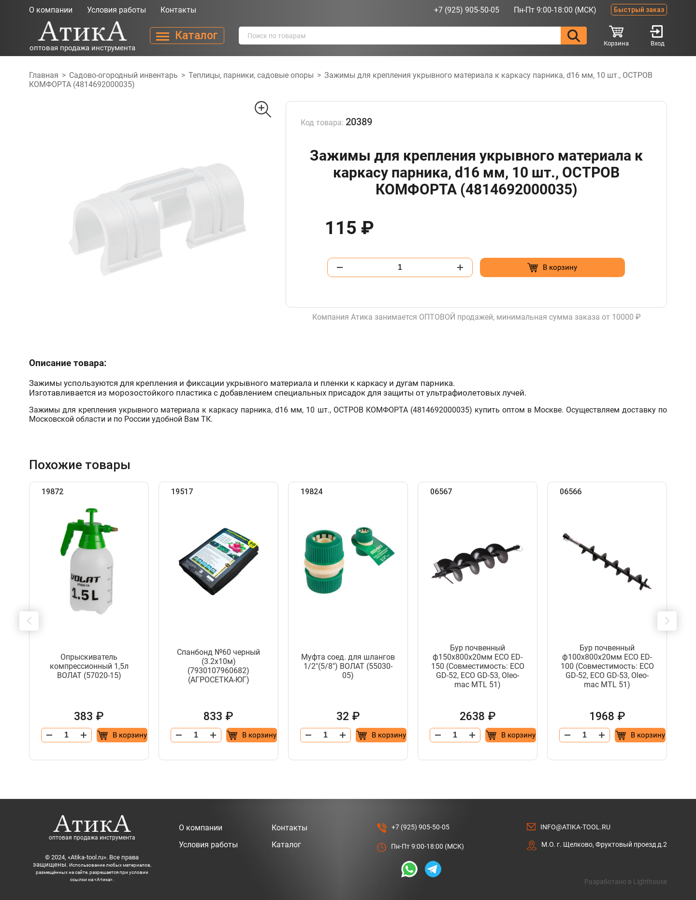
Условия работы (116, 10)
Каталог (286, 844)
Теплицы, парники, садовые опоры (251, 75)
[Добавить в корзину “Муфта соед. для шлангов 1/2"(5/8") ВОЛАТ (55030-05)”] (381, 735)
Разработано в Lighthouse (625, 881)
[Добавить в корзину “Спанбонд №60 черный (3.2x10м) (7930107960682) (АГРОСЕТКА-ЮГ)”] (251, 735)
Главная (43, 75)
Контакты (178, 10)
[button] (29, 621)
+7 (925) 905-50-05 (466, 10)
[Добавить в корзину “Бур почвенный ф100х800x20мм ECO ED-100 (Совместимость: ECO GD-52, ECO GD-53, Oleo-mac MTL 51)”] (640, 735)
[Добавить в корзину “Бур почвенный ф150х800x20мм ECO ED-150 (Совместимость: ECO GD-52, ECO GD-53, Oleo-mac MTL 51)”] (510, 735)
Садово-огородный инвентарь (123, 75)
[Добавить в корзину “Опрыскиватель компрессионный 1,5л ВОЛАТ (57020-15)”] (122, 735)
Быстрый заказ (639, 10)
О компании (50, 10)
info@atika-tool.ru (575, 827)
